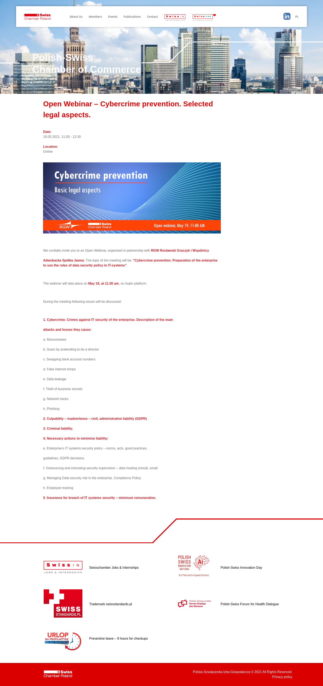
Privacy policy (282, 677)
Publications (132, 17)
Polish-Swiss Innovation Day (241, 567)
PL (296, 17)
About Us (76, 17)
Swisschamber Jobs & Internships (114, 567)
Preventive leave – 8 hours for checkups (118, 638)
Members (95, 17)
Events (112, 17)
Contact (152, 17)
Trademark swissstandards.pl (110, 604)
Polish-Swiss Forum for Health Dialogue (250, 604)
